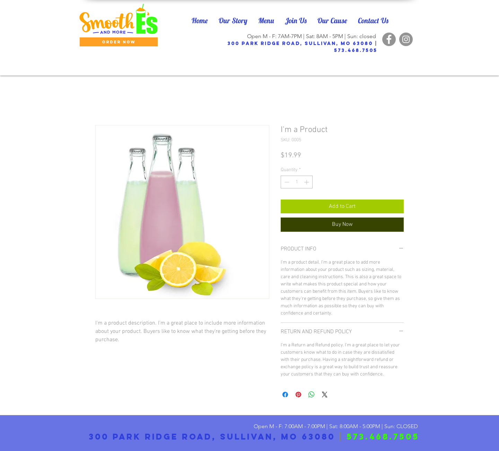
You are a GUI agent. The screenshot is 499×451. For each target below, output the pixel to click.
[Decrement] (286, 182)
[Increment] (307, 182)
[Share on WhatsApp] (311, 394)
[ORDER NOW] (119, 41)
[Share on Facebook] (285, 394)
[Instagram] (406, 39)
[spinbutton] (296, 182)
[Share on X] (325, 394)
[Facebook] (389, 39)
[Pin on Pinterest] (298, 394)
